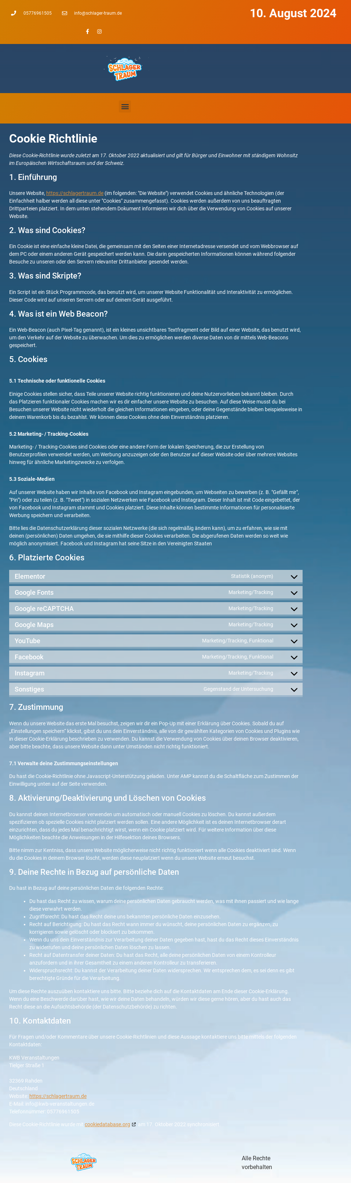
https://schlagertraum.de (74, 193)
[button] (125, 106)
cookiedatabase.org (107, 1124)
